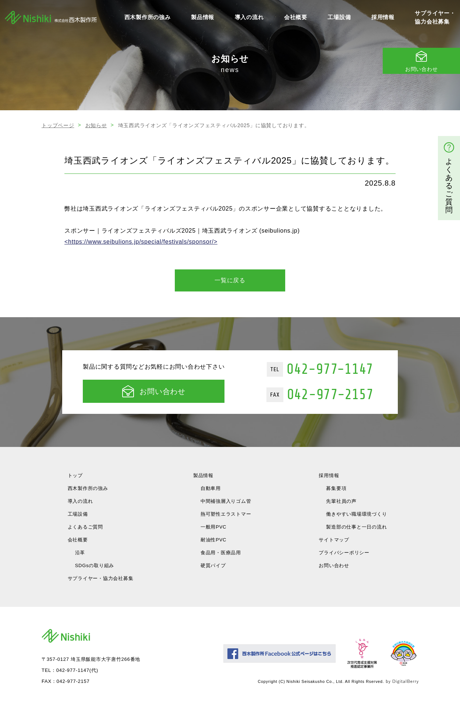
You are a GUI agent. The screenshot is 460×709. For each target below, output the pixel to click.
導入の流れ (249, 17)
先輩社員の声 (341, 501)
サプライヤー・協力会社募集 (435, 17)
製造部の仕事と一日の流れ (356, 527)
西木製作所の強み (147, 17)
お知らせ (96, 125)
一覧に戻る (230, 280)
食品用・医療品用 (221, 552)
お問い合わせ (153, 391)
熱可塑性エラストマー (226, 514)
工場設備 (339, 17)
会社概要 (295, 17)
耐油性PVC (213, 540)
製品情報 (202, 17)
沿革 (80, 552)
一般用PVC (213, 527)
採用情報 (382, 17)
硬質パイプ (213, 565)
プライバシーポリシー (344, 552)
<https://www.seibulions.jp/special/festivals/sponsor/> (140, 242)
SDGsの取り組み (94, 565)
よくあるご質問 (85, 527)
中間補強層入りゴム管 (226, 501)
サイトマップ (334, 540)
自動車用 (211, 488)
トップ (75, 475)
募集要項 (336, 488)
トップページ (58, 125)
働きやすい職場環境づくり (356, 514)
